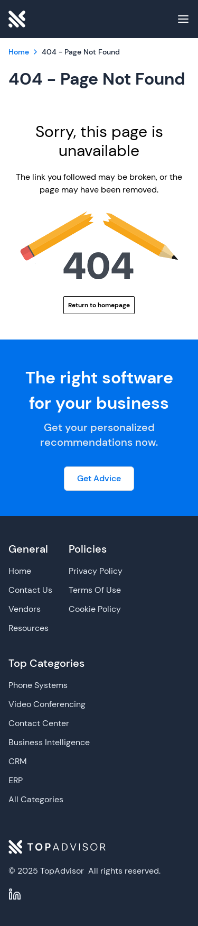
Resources (28, 628)
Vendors (24, 609)
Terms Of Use (95, 589)
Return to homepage (99, 305)
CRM (17, 761)
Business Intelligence (49, 742)
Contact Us (30, 589)
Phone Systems (38, 685)
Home (19, 570)
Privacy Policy (95, 570)
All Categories (35, 799)
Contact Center (38, 723)
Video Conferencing (47, 704)
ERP (15, 780)
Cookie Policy (95, 609)
